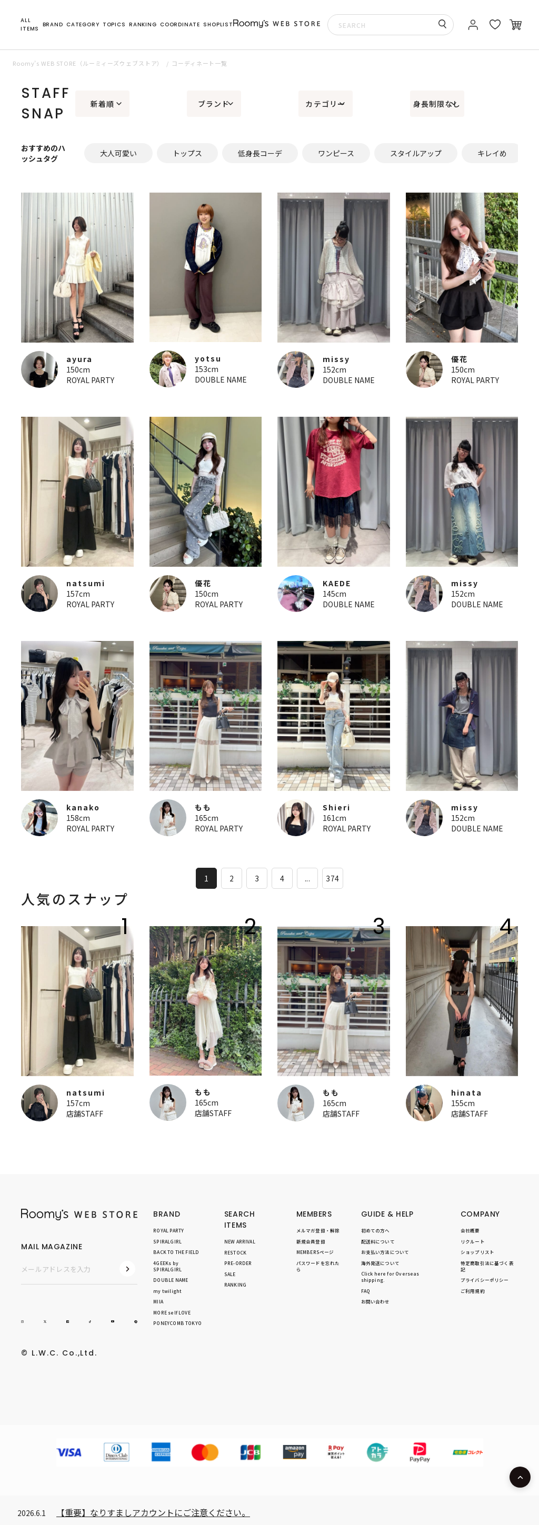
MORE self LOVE (171, 1312)
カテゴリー (325, 103)
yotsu (208, 358)
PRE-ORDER (238, 1263)
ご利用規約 (473, 1290)
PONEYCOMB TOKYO (177, 1323)
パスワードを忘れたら (318, 1265)
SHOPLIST (218, 24)
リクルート (473, 1241)
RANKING (143, 24)
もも (203, 807)
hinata (466, 1092)
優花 (459, 359)
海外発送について (380, 1262)
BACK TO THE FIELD (176, 1252)
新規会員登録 (310, 1241)
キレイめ (492, 153)
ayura (79, 359)
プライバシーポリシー (485, 1280)
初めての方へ (375, 1230)
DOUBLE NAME (221, 379)
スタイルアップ (416, 153)
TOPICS (114, 24)
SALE (230, 1273)
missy (336, 359)
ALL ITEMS (30, 24)
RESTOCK (235, 1252)
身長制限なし (437, 103)
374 (332, 878)
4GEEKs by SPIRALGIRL (167, 1265)
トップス (187, 153)
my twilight (167, 1290)
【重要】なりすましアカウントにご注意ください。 (153, 1512)
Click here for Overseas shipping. (390, 1276)
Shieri (337, 807)
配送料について (378, 1241)
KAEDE (337, 583)
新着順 (102, 103)
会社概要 (470, 1230)
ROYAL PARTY (90, 380)
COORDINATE (180, 24)
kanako (83, 807)
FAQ (366, 1290)
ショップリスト (477, 1252)
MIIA (158, 1301)
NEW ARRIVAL (239, 1241)
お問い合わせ (375, 1301)
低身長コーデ (260, 153)
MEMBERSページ (315, 1252)
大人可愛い (118, 153)
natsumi (85, 583)
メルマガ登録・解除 (318, 1230)
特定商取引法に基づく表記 (487, 1265)
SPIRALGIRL (167, 1241)
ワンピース (336, 153)
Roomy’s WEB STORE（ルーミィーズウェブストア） (88, 63)
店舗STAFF (84, 1113)
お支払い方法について (385, 1252)
